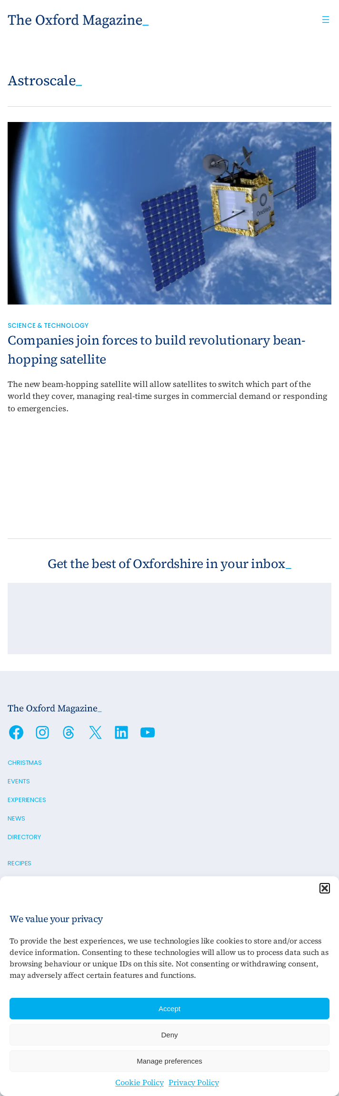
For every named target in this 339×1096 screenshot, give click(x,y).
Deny (169, 1035)
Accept (169, 1009)
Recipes (19, 863)
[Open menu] (325, 19)
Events (19, 781)
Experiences (27, 799)
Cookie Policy (139, 1082)
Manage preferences (169, 1061)
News (16, 818)
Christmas (25, 762)
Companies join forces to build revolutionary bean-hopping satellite (156, 349)
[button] (324, 888)
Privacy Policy (194, 1082)
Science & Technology (48, 325)
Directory (24, 837)
